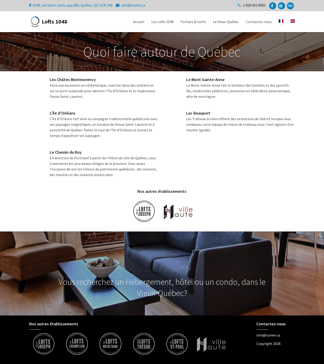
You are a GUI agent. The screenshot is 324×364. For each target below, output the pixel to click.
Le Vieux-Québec (226, 21)
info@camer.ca (133, 5)
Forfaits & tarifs (193, 21)
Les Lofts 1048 (162, 21)
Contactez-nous (259, 21)
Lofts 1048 (48, 21)
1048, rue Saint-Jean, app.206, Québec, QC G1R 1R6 (72, 5)
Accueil (138, 21)
